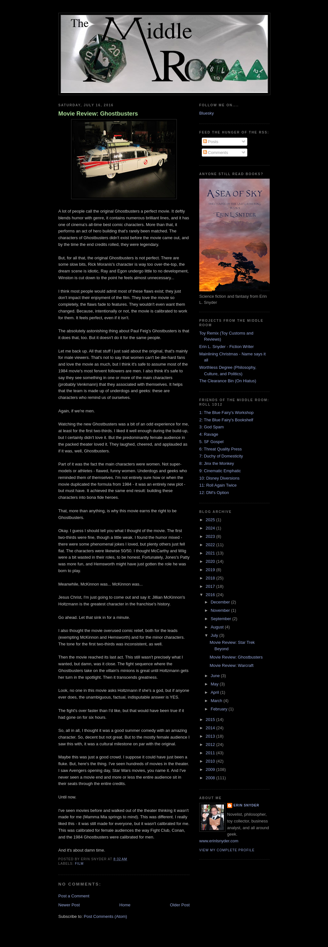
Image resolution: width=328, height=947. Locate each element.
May (215, 684)
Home (125, 904)
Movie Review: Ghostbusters (98, 113)
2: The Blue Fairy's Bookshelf (226, 419)
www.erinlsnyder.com (218, 840)
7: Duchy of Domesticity (221, 456)
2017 (211, 586)
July (215, 635)
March (217, 700)
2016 (211, 594)
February (220, 709)
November (221, 610)
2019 (211, 569)
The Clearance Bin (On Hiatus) (227, 380)
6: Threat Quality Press (220, 449)
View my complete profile (227, 850)
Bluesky (206, 113)
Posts (210, 141)
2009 (211, 769)
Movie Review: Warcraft (231, 665)
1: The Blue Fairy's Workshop (226, 412)
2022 (211, 544)
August (218, 627)
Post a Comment (73, 896)
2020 (211, 561)
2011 (211, 752)
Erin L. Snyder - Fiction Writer (226, 346)
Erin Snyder (246, 805)
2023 (211, 536)
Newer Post (69, 904)
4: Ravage (208, 434)
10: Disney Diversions (219, 478)
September (221, 618)
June (216, 675)
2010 (211, 761)
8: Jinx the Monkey (216, 463)
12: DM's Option (214, 492)
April (215, 692)
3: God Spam (211, 427)
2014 (211, 727)
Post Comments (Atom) (105, 916)
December (221, 602)
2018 (211, 578)
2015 (211, 719)
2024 (211, 528)
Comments (215, 152)
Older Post (180, 904)
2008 (211, 777)
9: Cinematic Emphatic (220, 470)
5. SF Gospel (211, 441)
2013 (211, 736)
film (79, 863)
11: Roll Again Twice (218, 485)
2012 (211, 744)
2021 (211, 553)
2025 (211, 519)
